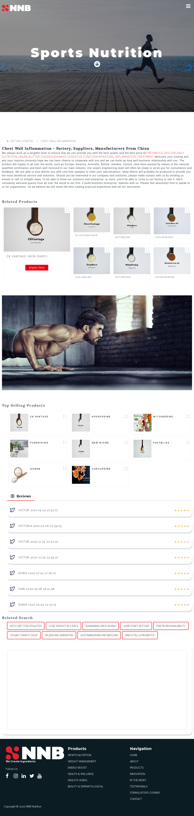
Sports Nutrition (79, 755)
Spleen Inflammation (59, 635)
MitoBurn (122, 237)
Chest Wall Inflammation (58, 141)
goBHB (35, 469)
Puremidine (39, 443)
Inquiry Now (37, 267)
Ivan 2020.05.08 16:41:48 (36, 589)
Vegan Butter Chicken (35, 156)
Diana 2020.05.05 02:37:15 (37, 604)
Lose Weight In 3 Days (63, 626)
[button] (188, 6)
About (134, 761)
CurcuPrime (101, 469)
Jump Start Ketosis (136, 626)
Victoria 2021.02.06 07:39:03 (40, 526)
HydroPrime (101, 416)
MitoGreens (163, 416)
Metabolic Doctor (162, 153)
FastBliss (161, 443)
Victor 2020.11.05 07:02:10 (38, 541)
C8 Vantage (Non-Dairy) (27, 256)
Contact (136, 799)
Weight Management (82, 761)
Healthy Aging (77, 780)
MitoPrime (123, 277)
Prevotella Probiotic (140, 635)
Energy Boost (77, 767)
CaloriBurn (165, 237)
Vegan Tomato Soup (24, 635)
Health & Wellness (81, 774)
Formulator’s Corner (145, 792)
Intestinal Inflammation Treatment (126, 156)
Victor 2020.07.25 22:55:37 (38, 557)
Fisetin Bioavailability (171, 626)
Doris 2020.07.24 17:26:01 (37, 573)
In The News (138, 780)
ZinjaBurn (83, 277)
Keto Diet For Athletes (25, 626)
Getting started (21, 141)
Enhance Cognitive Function (75, 156)
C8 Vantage (39, 416)
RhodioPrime (165, 277)
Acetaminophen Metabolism (99, 635)
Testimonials (139, 786)
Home (133, 755)
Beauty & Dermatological (85, 786)
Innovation (137, 774)
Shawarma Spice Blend (100, 626)
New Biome (100, 443)
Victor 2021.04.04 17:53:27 (38, 510)
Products (136, 767)
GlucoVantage (86, 235)
